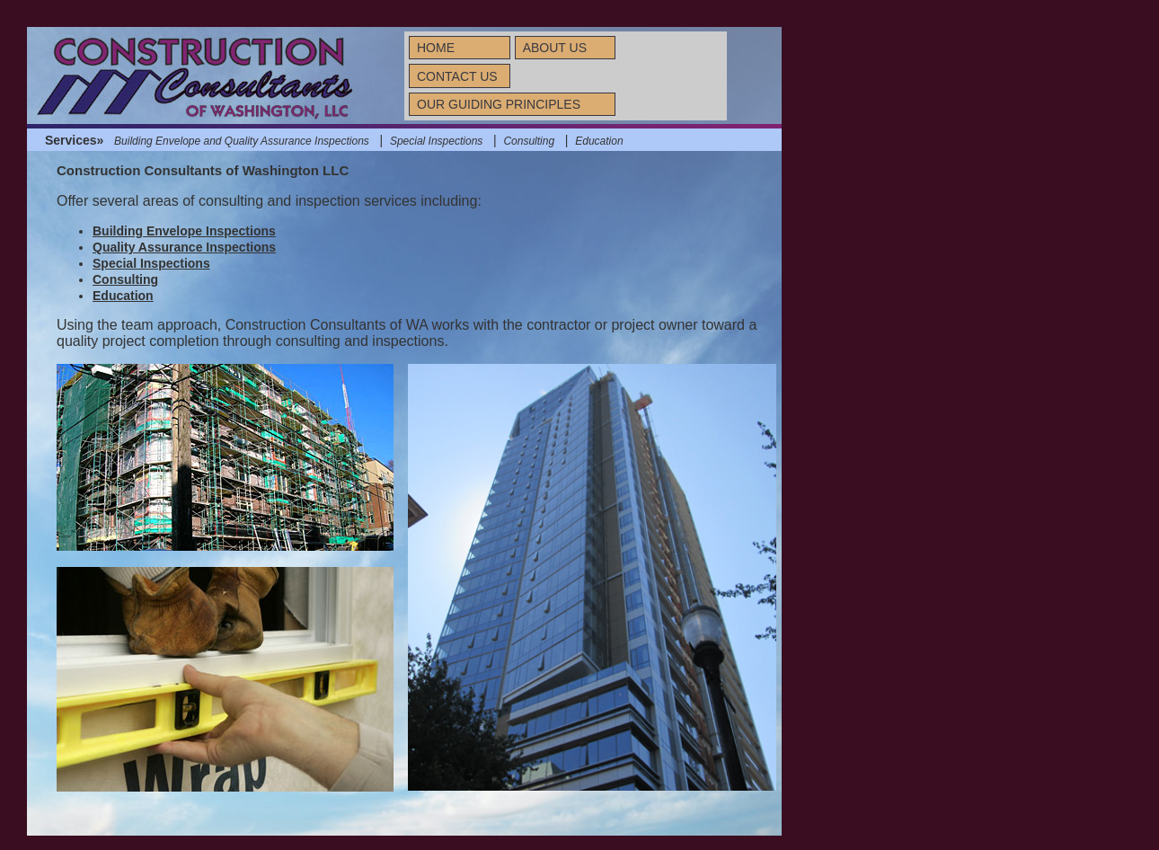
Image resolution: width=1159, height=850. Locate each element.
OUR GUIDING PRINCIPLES (498, 104)
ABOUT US (555, 47)
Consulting (528, 141)
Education (599, 141)
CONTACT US (457, 76)
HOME (436, 47)
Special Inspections (436, 141)
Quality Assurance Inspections (184, 247)
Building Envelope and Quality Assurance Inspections (241, 141)
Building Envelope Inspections (184, 231)
